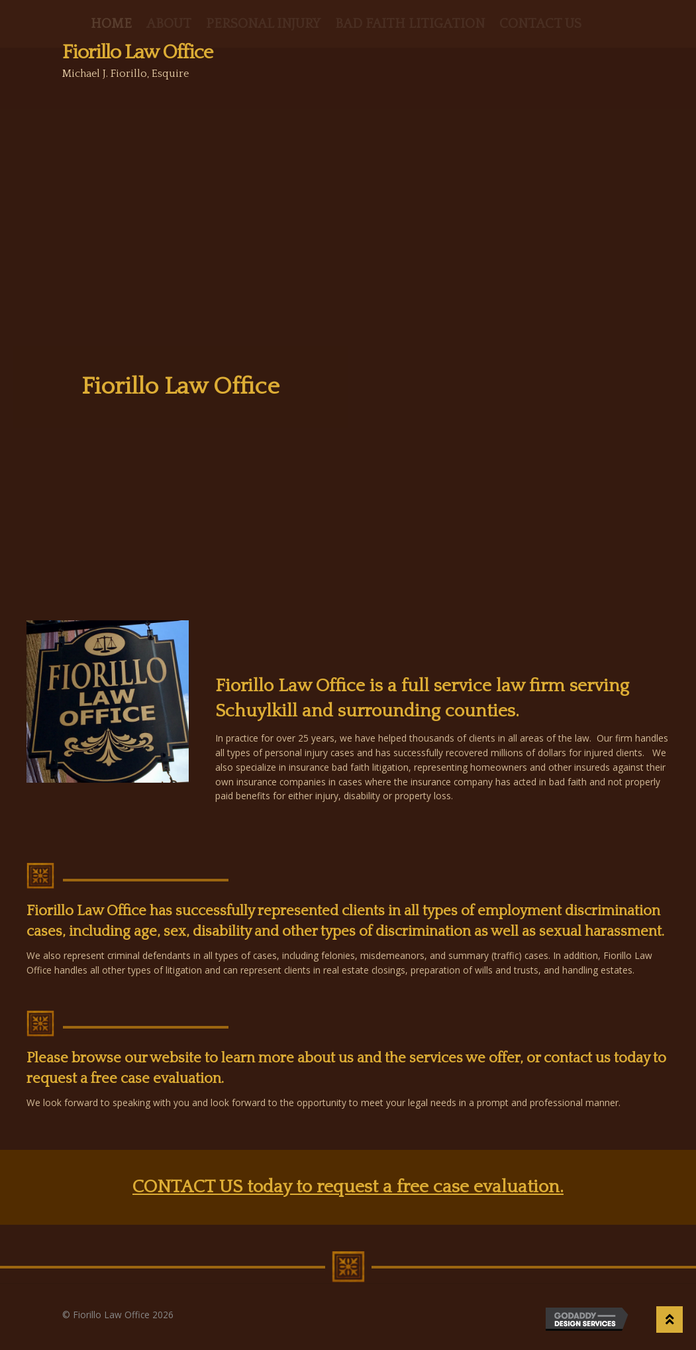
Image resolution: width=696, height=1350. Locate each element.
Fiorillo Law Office (137, 53)
